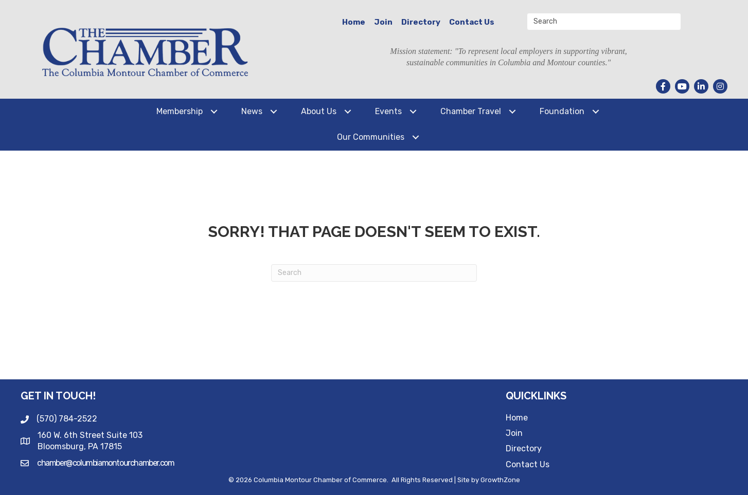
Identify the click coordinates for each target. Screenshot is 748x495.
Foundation (562, 111)
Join (383, 22)
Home (353, 22)
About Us (318, 111)
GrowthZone (500, 480)
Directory (420, 22)
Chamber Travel (470, 111)
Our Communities (370, 137)
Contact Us (471, 22)
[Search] (374, 273)
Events (388, 111)
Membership (179, 111)
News (251, 111)
